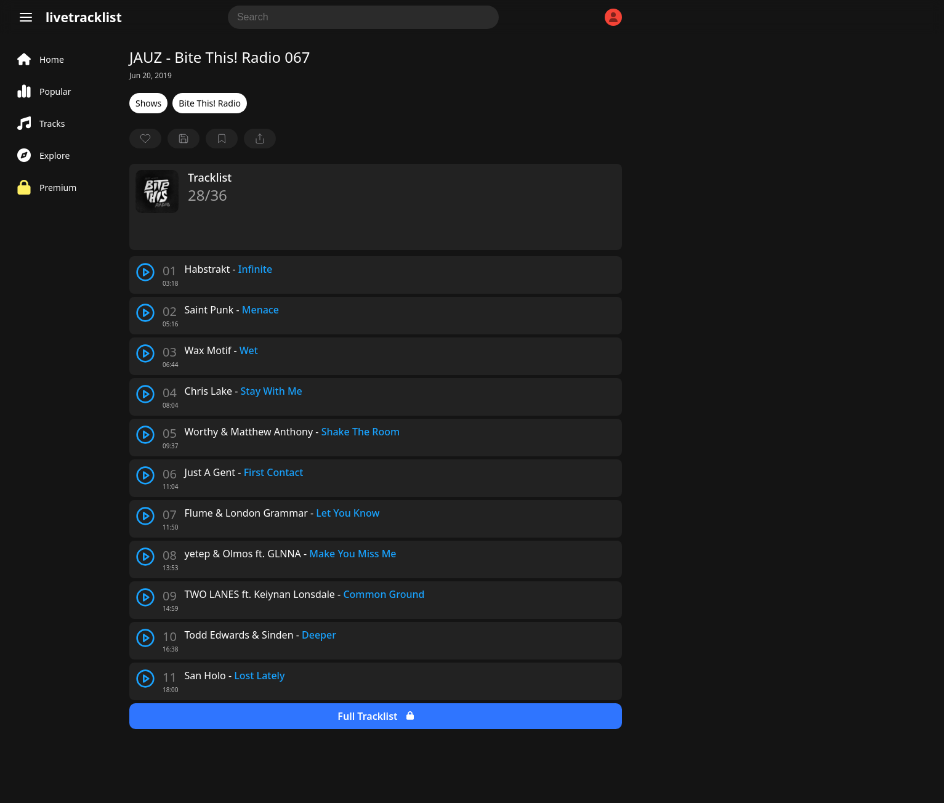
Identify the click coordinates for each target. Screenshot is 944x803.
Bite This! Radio (210, 103)
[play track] (145, 272)
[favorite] (145, 138)
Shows (148, 103)
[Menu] (25, 17)
